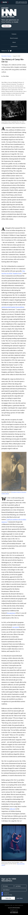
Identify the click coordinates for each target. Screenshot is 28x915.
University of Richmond (21, 2)
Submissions (14, 46)
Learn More (19, 898)
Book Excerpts (14, 38)
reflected (12, 809)
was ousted (15, 627)
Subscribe (6, 26)
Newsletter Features (6, 56)
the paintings (11, 613)
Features (14, 34)
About (14, 42)
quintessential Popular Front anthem (12, 307)
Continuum (6, 893)
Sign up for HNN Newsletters (14, 907)
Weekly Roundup (8, 894)
